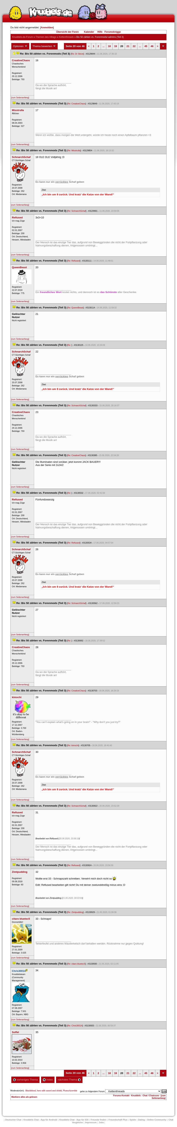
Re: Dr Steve (77, 54)
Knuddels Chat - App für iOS (73, 1120)
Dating (141, 1120)
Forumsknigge (112, 32)
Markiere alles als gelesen (24, 1097)
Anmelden (47, 27)
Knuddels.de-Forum (22, 37)
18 (109, 46)
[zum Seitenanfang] (20, 97)
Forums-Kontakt (121, 1095)
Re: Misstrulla (74, 150)
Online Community (156, 1120)
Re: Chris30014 (75, 1025)
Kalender (89, 32)
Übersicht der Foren (67, 32)
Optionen (20, 46)
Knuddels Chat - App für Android (40, 1120)
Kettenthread (66, 37)
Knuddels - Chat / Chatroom (145, 1095)
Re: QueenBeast (75, 307)
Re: (70, 345)
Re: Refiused (74, 261)
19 (115, 46)
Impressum (91, 1122)
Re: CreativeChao (76, 103)
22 (134, 46)
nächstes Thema (69, 1079)
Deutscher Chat (13, 1120)
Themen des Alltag (45, 37)
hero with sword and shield (49, 1090)
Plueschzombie (70, 1090)
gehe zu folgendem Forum (92, 1091)
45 (145, 46)
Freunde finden (98, 1120)
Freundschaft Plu (117, 1120)
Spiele (132, 1120)
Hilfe (99, 32)
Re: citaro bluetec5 (76, 964)
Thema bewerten (44, 46)
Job (101, 1122)
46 (152, 46)
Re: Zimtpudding (75, 912)
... (103, 46)
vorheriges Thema (25, 1079)
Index (48, 1079)
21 (128, 46)
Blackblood (30, 1090)
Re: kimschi (73, 745)
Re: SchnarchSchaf (77, 211)
